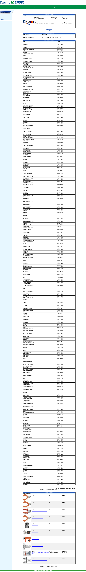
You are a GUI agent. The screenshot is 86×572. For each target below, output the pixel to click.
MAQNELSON (26, 336)
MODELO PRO (26, 353)
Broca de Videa (35, 524)
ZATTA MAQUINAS (27, 481)
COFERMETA (25, 165)
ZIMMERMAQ (25, 484)
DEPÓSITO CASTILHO (27, 203)
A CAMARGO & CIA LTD (28, 43)
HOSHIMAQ (25, 271)
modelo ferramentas (27, 352)
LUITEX (24, 324)
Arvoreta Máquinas (27, 80)
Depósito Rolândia (27, 206)
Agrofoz (24, 60)
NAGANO (25, 363)
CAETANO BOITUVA (27, 111)
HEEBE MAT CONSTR (27, 266)
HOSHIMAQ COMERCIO (28, 272)
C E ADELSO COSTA (27, 108)
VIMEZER (25, 473)
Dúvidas (10, 7)
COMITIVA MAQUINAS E (28, 185)
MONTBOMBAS (26, 355)
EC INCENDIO (26, 226)
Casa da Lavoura (26, 123)
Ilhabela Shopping (26, 274)
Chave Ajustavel (35, 531)
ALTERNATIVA (26, 74)
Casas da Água (26, 148)
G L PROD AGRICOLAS (28, 254)
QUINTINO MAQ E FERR (28, 406)
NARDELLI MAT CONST (28, 364)
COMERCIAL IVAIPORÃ (28, 178)
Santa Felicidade (26, 434)
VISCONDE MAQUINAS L (28, 474)
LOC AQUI (25, 313)
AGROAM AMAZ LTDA (27, 58)
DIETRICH (25, 210)
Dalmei (24, 196)
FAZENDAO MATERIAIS (28, 241)
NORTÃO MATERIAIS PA (28, 370)
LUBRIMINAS (25, 322)
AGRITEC (25, 55)
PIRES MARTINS (26, 400)
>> (56, 489)
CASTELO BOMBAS (27, 153)
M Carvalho (25, 325)
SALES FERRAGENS (27, 429)
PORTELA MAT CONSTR (28, 403)
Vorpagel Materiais (27, 478)
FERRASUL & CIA (26, 246)
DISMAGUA (25, 217)
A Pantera (25, 47)
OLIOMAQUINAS (26, 377)
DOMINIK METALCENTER (28, 221)
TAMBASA (25, 450)
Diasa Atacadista (26, 207)
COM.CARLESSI (26, 167)
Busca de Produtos (26, 7)
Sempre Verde (26, 436)
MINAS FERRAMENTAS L (28, 349)
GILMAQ (24, 260)
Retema (24, 415)
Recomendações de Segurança (45, 570)
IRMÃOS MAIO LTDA (27, 282)
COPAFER (25, 192)
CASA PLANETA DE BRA (28, 145)
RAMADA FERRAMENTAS (28, 37)
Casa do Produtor (26, 136)
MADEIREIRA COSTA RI (28, 328)
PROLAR (25, 405)
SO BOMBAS (25, 442)
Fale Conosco (17, 7)
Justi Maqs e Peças (27, 294)
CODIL (24, 161)
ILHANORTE (25, 276)
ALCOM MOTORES (27, 72)
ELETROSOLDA (26, 238)
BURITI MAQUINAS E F (27, 106)
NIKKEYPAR (25, 367)
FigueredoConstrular (27, 249)
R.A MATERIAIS (26, 408)
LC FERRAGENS (26, 307)
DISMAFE (25, 215)
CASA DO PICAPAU (27, 134)
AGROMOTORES (26, 66)
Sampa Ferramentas (27, 431)
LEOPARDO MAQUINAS (28, 310)
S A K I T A (25, 426)
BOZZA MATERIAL (27, 92)
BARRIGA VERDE (26, 88)
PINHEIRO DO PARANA (28, 398)
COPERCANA (26, 193)
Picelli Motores (26, 395)
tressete (24, 462)
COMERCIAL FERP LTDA (28, 176)
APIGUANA (25, 78)
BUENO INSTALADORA (28, 105)
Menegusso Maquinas (27, 341)
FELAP (24, 243)
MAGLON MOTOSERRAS (28, 330)
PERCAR (25, 392)
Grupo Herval (25, 263)
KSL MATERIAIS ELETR (28, 304)
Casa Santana (26, 147)
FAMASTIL (25, 36)
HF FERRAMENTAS (27, 268)
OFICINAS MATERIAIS (27, 375)
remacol (24, 411)
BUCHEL (25, 103)
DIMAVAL (25, 213)
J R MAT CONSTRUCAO (28, 285)
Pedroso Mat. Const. (27, 387)
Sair (70, 7)
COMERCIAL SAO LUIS (28, 182)
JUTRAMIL (25, 296)
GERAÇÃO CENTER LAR (28, 257)
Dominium (25, 223)
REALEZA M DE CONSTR (28, 409)
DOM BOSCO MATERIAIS (28, 220)
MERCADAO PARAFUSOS (28, 342)
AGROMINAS (25, 64)
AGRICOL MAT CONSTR (28, 53)
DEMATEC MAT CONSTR (28, 201)
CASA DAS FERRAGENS (28, 125)
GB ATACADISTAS (27, 255)
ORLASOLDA (25, 380)
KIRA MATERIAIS (26, 300)
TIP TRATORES (26, 454)
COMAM (24, 170)
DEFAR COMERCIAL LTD (28, 199)
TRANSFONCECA (26, 457)
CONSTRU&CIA (26, 187)
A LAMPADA (25, 44)
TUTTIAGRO (25, 467)
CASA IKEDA (25, 140)
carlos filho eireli (26, 114)
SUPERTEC (25, 448)
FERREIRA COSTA (27, 248)
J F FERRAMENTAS (27, 283)
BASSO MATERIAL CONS (28, 89)
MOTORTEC (25, 356)
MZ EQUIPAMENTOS (27, 359)
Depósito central (26, 204)
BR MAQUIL (25, 94)
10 (54, 489)
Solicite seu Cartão (4, 17)
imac (24, 277)
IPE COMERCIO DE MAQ (28, 280)
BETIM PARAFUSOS (27, 91)
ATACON (25, 83)
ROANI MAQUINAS (27, 422)
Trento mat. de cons (27, 460)
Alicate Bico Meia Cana (36, 496)
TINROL (24, 453)
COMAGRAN (25, 168)
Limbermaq (25, 311)
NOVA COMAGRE (26, 372)
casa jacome (25, 142)
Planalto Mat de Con (27, 401)
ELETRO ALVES (26, 232)
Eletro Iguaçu (25, 234)
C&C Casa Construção (27, 109)
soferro (24, 443)
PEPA (24, 391)
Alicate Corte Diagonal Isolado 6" (38, 503)
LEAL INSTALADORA (27, 308)
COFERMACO (26, 164)
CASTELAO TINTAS (27, 151)
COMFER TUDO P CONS (28, 184)
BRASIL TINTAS (26, 98)
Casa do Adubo (26, 126)
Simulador (4, 7)
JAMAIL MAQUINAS (27, 286)
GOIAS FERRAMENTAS (28, 262)
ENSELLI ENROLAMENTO (28, 240)
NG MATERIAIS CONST (28, 366)
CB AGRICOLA (26, 154)
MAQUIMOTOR (26, 338)
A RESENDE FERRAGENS (28, 49)
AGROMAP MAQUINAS (27, 61)
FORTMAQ (25, 252)
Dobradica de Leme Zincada (37, 546)
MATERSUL (25, 339)
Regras (66, 7)
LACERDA (25, 305)
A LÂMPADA (25, 46)
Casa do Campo (26, 128)
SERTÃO (25, 439)
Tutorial (2, 19)
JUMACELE (25, 293)
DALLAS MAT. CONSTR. (28, 195)
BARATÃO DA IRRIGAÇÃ (28, 86)
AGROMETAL (26, 63)
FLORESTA (25, 251)
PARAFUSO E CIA (26, 384)
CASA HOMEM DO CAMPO (28, 139)
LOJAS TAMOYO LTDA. (28, 321)
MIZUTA (24, 350)
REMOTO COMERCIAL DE (28, 412)
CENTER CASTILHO (27, 156)
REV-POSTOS (26, 417)
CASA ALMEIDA (26, 119)
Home (35, 570)
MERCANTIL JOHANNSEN (28, 344)
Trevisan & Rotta (26, 464)
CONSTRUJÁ (25, 190)
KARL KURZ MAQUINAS (28, 297)
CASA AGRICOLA (26, 117)
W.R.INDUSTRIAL (26, 479)
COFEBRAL (25, 162)
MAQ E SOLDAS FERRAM (28, 335)
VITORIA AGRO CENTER (28, 476)
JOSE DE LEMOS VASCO (28, 291)
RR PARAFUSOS (26, 425)
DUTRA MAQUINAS (27, 224)
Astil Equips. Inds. (27, 81)
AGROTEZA (25, 69)
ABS (24, 50)
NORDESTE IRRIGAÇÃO (28, 369)
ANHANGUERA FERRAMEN (28, 77)
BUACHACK (25, 102)
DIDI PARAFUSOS (26, 209)
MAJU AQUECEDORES (27, 333)
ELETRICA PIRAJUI (27, 229)
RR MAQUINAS (26, 423)
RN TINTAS (25, 420)
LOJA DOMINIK (26, 316)
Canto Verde (25, 112)
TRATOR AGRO (26, 459)
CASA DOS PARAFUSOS (28, 137)
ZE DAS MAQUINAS (27, 482)
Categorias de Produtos (37, 7)
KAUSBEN (25, 299)
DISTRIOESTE (26, 218)
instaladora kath (26, 279)
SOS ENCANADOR (27, 445)
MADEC (24, 327)
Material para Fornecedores (56, 7)
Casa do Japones (26, 133)
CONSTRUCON (26, 189)
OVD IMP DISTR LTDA (27, 381)
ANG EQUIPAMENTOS (27, 75)
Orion (24, 378)
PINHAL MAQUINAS (27, 397)
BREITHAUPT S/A (26, 100)
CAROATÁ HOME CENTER (28, 116)
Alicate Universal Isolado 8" (37, 517)
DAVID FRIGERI (26, 198)
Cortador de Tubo (35, 539)
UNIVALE (25, 468)
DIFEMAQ (25, 212)
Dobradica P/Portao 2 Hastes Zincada (39, 560)
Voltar (50, 30)
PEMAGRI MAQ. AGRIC (28, 389)
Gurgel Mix (25, 265)
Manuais (47, 7)
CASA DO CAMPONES (27, 130)
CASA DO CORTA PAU (27, 131)
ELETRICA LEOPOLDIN (28, 227)
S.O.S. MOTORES (26, 428)
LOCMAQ (25, 314)
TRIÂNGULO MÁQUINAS (28, 465)
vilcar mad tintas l (26, 471)
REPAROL (25, 414)
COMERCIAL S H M (27, 179)
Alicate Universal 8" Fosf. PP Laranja (39, 510)
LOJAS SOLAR (26, 319)
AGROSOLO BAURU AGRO (28, 67)
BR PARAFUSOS (26, 95)
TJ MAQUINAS (26, 456)
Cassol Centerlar (26, 150)
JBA (24, 288)
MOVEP (24, 358)
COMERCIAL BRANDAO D (28, 173)
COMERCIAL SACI (27, 181)
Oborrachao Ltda (26, 373)
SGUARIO (25, 440)
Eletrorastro (25, 237)
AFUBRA (25, 52)
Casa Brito (25, 120)
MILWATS (25, 347)
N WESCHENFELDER (27, 361)
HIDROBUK (25, 269)
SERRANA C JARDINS (27, 437)
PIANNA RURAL (26, 394)
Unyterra (25, 470)
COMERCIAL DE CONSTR (28, 175)
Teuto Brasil (25, 451)
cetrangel (25, 159)
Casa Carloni (25, 122)
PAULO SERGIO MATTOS (28, 386)
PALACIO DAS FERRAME (28, 383)
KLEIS (24, 302)
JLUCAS (24, 290)
